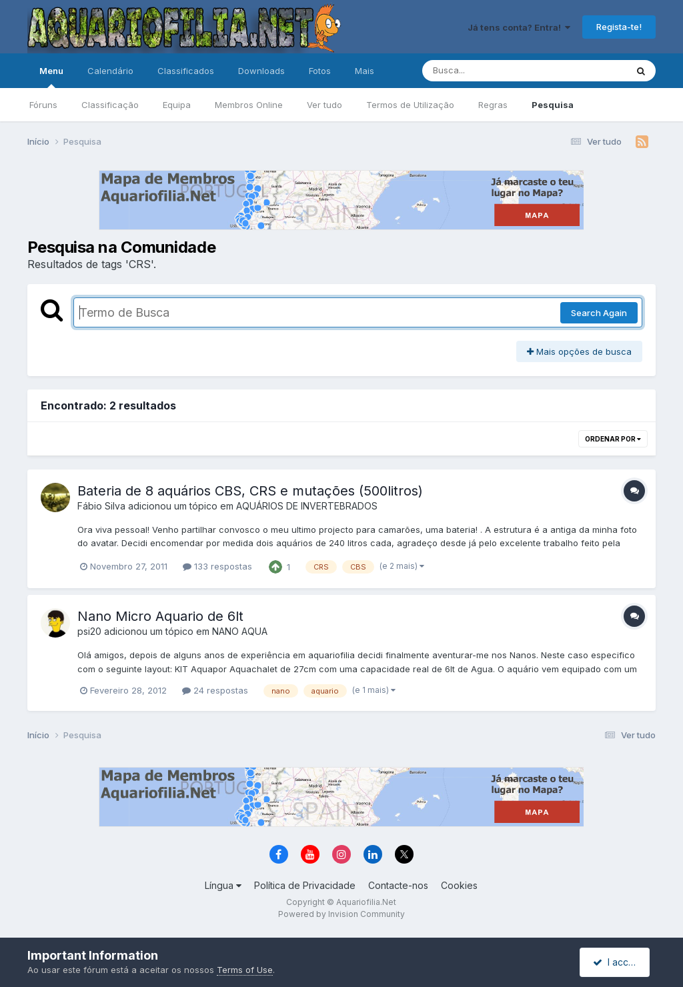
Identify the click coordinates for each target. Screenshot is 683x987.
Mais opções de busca (579, 351)
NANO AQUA (239, 631)
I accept (617, 962)
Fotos (320, 70)
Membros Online (249, 104)
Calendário (110, 70)
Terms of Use (245, 969)
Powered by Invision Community (341, 914)
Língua (223, 885)
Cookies (459, 885)
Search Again (599, 312)
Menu (51, 76)
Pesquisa (553, 104)
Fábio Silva (101, 506)
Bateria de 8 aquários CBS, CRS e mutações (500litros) (250, 491)
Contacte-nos (398, 885)
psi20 (89, 631)
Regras (493, 104)
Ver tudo (324, 104)
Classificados (185, 70)
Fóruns (43, 104)
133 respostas (217, 566)
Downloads (261, 70)
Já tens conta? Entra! (519, 27)
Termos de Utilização (410, 104)
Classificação (110, 104)
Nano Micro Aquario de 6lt (160, 616)
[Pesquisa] (488, 70)
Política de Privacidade (305, 885)
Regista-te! (619, 26)
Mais (364, 70)
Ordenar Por (613, 439)
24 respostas (215, 690)
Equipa (177, 104)
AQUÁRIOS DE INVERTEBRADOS (307, 506)
